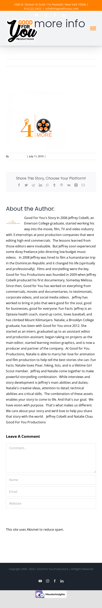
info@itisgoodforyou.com (61, 8)
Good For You (18, 156)
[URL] (51, 503)
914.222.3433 (32, 8)
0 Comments (54, 156)
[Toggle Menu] (93, 28)
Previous (89, 63)
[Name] (51, 480)
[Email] (51, 492)
